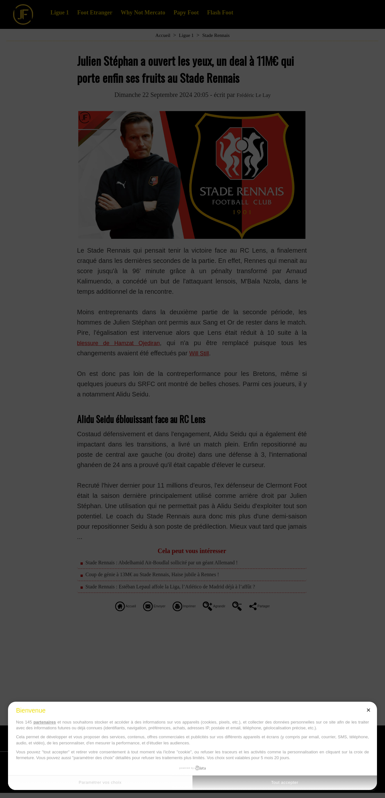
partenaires (44, 722)
